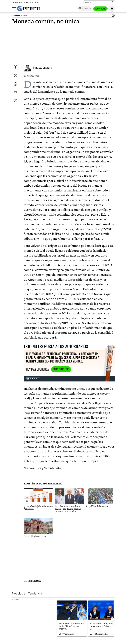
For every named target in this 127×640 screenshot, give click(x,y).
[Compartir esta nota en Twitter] (15, 75)
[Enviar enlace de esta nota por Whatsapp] (15, 84)
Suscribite (100, 9)
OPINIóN (16, 15)
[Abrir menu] (14, 8)
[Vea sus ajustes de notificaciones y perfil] (112, 8)
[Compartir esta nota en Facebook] (15, 66)
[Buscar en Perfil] (113, 2)
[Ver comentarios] (113, 16)
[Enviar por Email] (15, 92)
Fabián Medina (42, 68)
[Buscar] (98, 2)
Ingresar (86, 9)
